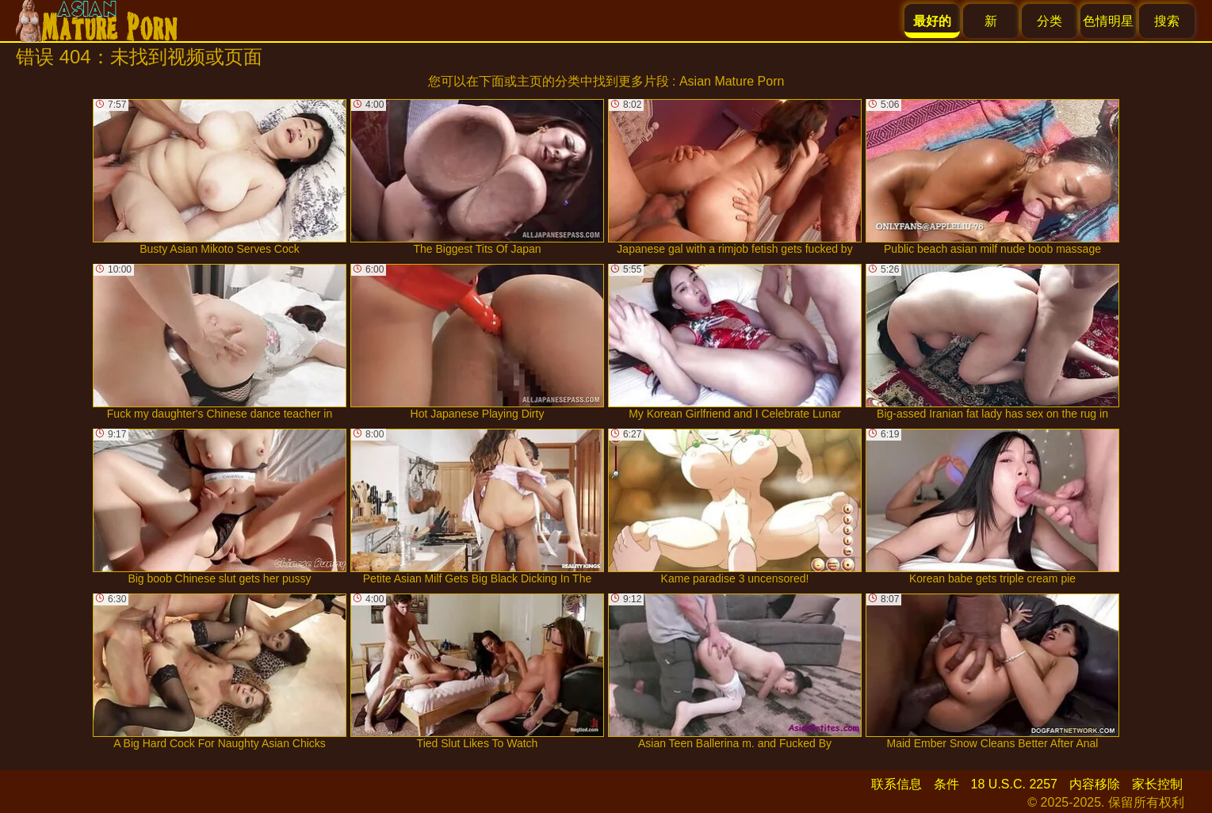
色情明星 (1108, 21)
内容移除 (1094, 784)
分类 (1049, 21)
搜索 (1167, 21)
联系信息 (896, 784)
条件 (946, 784)
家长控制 (1157, 784)
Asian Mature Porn (732, 81)
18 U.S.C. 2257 (1014, 784)
